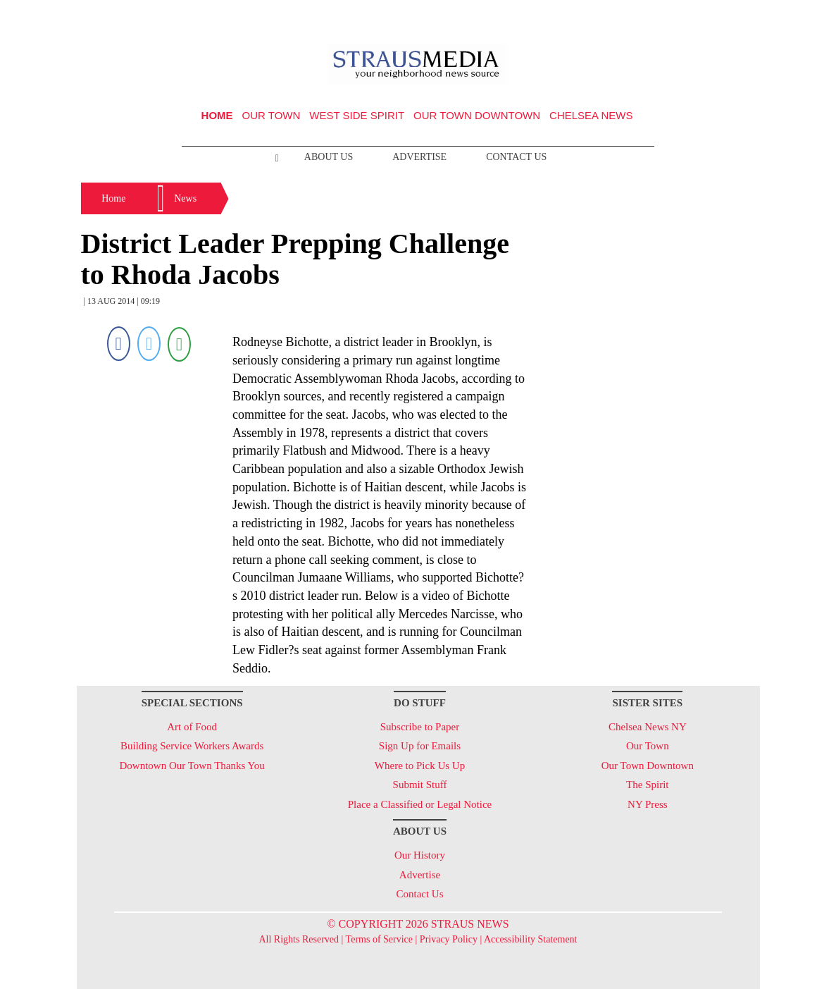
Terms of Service (379, 939)
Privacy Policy (449, 939)
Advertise (419, 157)
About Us (328, 157)
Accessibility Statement (531, 939)
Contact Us (516, 157)
